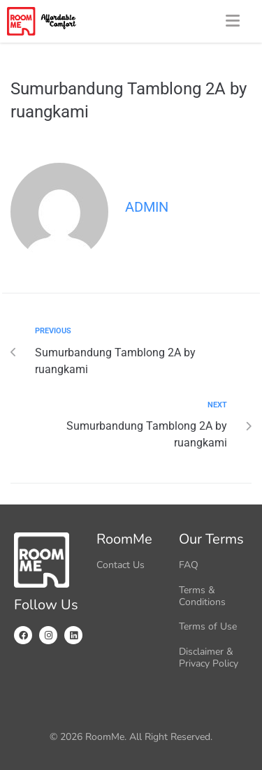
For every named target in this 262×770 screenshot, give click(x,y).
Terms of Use (208, 626)
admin (146, 206)
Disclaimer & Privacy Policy (208, 657)
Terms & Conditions (202, 596)
